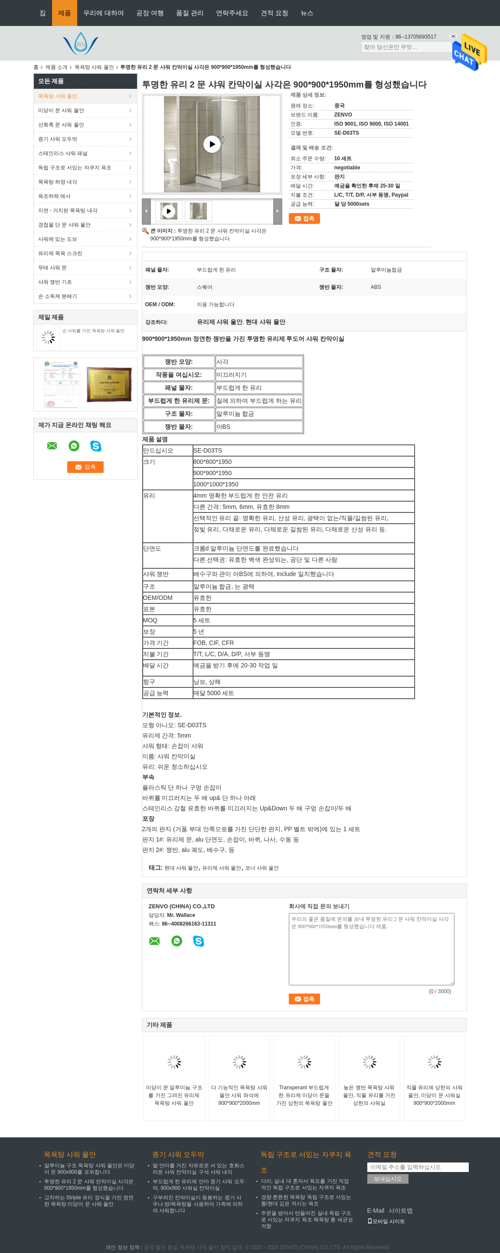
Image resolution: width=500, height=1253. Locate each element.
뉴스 (307, 12)
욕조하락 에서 (54, 196)
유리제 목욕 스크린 (60, 253)
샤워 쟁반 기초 (55, 282)
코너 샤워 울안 (262, 868)
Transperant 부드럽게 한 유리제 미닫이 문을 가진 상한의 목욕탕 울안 (304, 1095)
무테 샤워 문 (52, 268)
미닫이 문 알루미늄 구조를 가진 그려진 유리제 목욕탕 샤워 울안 (174, 1095)
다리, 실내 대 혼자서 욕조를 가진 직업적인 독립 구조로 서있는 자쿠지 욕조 (305, 1184)
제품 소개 (57, 67)
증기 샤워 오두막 (58, 139)
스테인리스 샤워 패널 (63, 153)
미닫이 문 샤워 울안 (61, 110)
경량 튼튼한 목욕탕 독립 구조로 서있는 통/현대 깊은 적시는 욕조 (306, 1200)
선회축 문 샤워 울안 (61, 125)
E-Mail (376, 1210)
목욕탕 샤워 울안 (94, 67)
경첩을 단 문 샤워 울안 (64, 225)
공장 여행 (150, 12)
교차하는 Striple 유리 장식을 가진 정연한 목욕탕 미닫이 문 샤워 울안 (89, 1201)
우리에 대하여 (103, 12)
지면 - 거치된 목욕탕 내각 (68, 210)
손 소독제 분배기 (58, 296)
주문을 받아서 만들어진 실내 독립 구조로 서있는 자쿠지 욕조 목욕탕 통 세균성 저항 (307, 1219)
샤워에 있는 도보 (58, 239)
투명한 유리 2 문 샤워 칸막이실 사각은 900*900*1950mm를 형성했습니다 (89, 1185)
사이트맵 (401, 1210)
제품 (64, 12)
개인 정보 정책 (122, 1247)
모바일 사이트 (386, 1221)
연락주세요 (232, 12)
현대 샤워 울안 (181, 868)
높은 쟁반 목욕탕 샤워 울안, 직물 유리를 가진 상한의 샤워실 (369, 1095)
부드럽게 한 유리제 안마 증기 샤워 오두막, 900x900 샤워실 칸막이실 (199, 1185)
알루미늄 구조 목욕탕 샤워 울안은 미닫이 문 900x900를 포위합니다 (89, 1168)
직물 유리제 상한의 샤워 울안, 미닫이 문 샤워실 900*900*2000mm (434, 1095)
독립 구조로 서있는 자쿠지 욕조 (74, 168)
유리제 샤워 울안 (222, 868)
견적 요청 (274, 12)
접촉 (308, 218)
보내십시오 (388, 1178)
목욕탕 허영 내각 (58, 182)
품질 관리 (190, 12)
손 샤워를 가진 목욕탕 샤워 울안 (93, 330)
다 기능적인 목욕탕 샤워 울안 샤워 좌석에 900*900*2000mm (239, 1095)
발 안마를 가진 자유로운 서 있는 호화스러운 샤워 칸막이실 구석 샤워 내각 (199, 1168)
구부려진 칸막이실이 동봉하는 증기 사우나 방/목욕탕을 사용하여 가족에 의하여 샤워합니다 (198, 1204)
